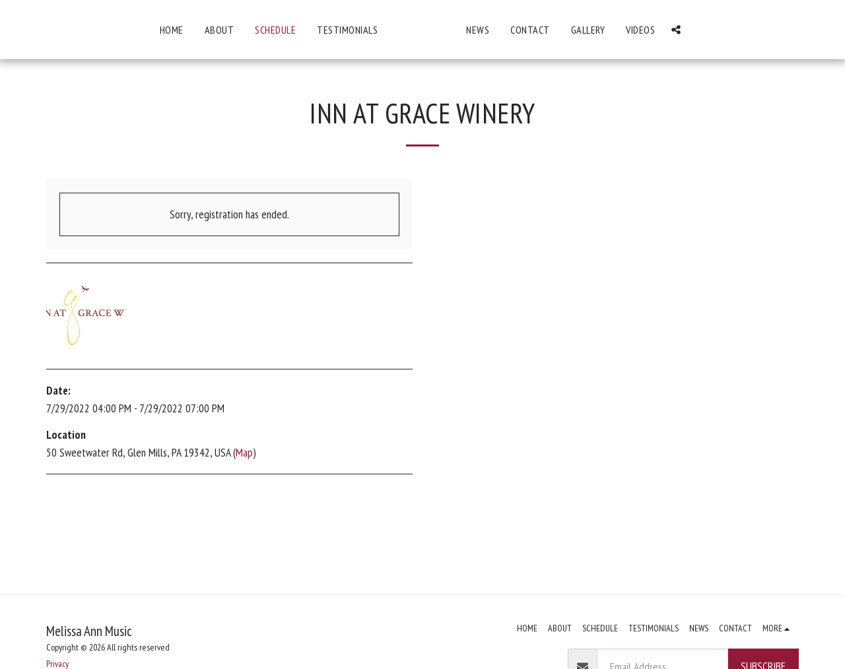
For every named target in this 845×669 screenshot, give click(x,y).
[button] (765, 29)
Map (244, 452)
